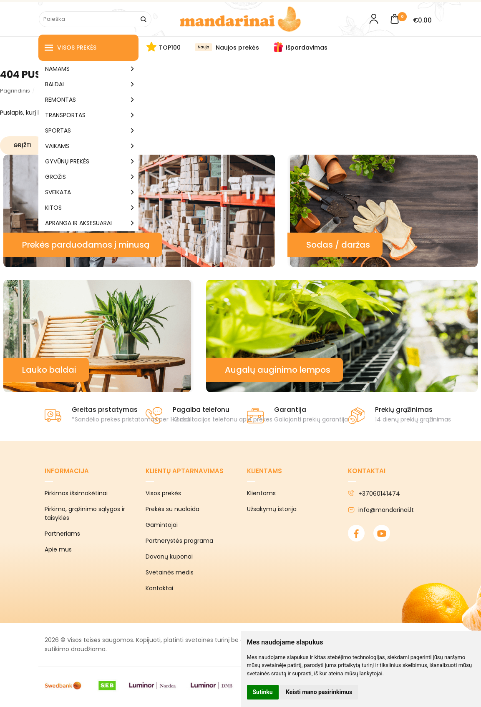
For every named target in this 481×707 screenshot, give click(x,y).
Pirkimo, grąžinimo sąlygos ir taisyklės (85, 513)
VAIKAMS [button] (57, 146)
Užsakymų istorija (272, 509)
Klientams (264, 470)
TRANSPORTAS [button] (65, 115)
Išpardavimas (306, 47)
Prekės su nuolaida (172, 509)
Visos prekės (70, 47)
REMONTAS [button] (60, 99)
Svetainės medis (170, 572)
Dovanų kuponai (169, 556)
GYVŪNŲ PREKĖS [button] (67, 161)
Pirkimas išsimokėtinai (76, 493)
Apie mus (58, 549)
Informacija (67, 470)
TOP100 (170, 47)
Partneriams (62, 533)
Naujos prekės (237, 47)
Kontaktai (159, 588)
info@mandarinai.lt (381, 510)
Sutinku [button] (263, 692)
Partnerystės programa (179, 541)
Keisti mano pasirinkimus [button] (319, 692)
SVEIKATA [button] (58, 192)
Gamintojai (162, 525)
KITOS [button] (53, 207)
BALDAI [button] (54, 84)
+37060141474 (374, 493)
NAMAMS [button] (57, 69)
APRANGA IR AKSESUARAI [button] (78, 223)
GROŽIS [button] (55, 177)
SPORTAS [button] (58, 130)
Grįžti (22, 145)
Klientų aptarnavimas (185, 470)
